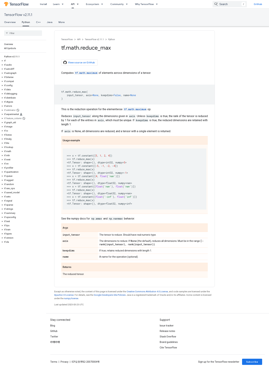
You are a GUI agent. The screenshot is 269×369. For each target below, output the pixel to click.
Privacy (64, 361)
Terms (53, 361)
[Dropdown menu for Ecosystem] (103, 4)
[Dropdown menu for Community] (128, 4)
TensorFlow (67, 39)
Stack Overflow (168, 336)
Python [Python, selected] (26, 22)
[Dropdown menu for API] (79, 4)
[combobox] (230, 4)
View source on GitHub (79, 62)
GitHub (258, 4)
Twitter (54, 336)
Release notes (167, 331)
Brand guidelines (169, 342)
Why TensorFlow (144, 4)
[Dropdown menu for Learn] (64, 4)
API (78, 39)
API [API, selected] (73, 4)
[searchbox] (23, 33)
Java (49, 22)
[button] (22, 61)
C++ (38, 22)
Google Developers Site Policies (110, 295)
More (62, 22)
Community (117, 4)
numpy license (71, 298)
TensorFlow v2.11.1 (18, 15)
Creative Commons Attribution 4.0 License (147, 291)
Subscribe (252, 361)
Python (111, 39)
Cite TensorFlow (168, 347)
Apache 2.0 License (64, 295)
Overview (10, 22)
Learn (56, 4)
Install (43, 4)
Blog (52, 325)
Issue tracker (167, 325)
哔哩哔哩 (55, 342)
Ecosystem (92, 4)
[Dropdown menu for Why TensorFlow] (158, 4)
